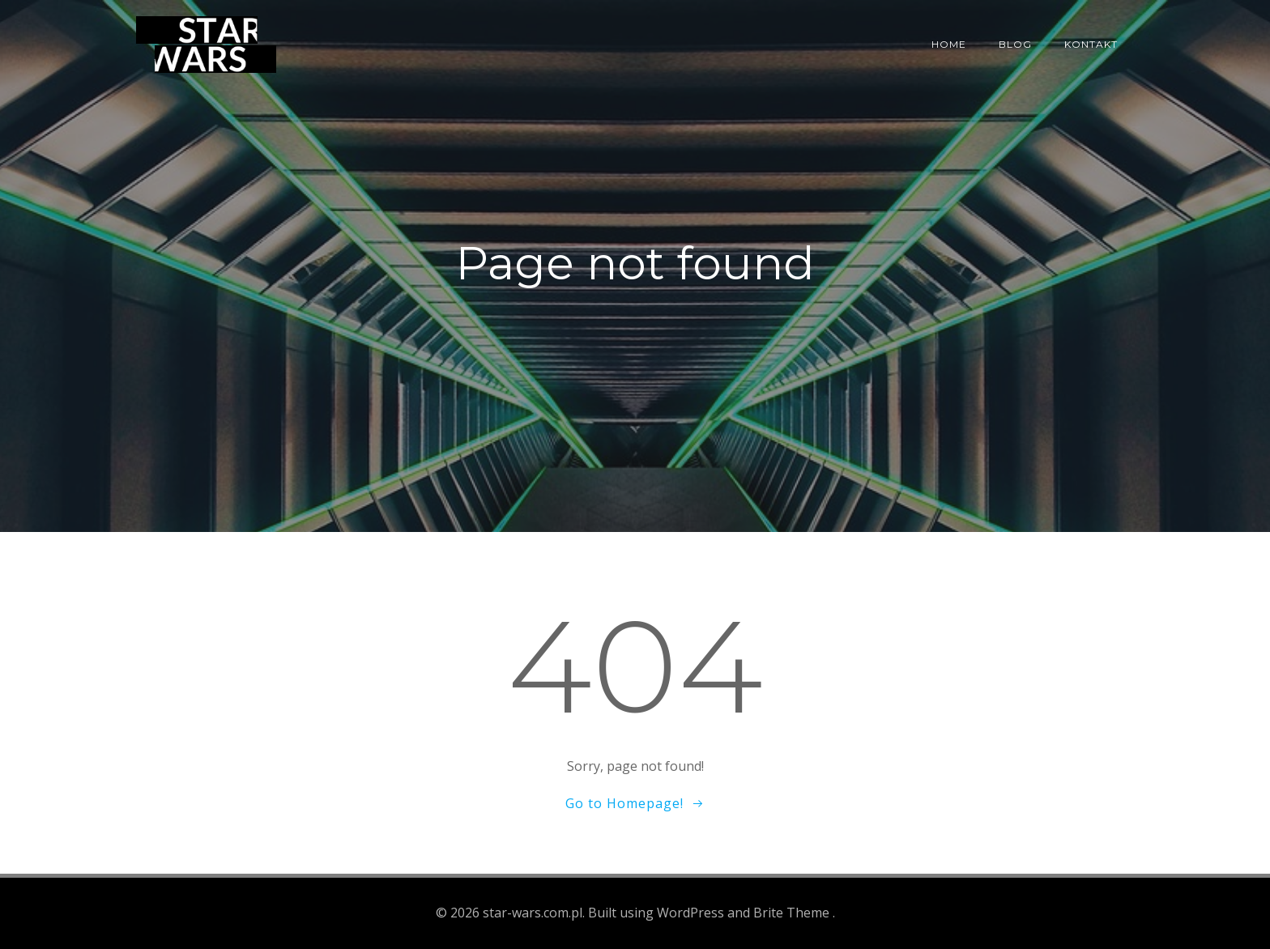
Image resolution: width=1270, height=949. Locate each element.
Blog (1015, 44)
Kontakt (1091, 44)
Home (948, 44)
